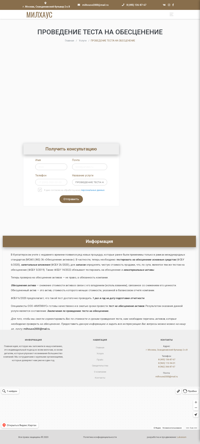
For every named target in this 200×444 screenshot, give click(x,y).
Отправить (90, 199)
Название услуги (102, 175)
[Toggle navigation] (170, 14)
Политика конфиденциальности (100, 437)
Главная (100, 347)
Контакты (100, 377)
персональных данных (112, 190)
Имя (57, 160)
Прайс (100, 359)
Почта (95, 160)
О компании (100, 371)
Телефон (60, 175)
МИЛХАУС (39, 14)
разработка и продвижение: (166, 437)
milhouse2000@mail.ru (95, 5)
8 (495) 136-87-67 (136, 5)
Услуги (100, 353)
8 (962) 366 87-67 (166, 366)
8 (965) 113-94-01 (166, 363)
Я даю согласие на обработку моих (93, 190)
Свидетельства (100, 365)
